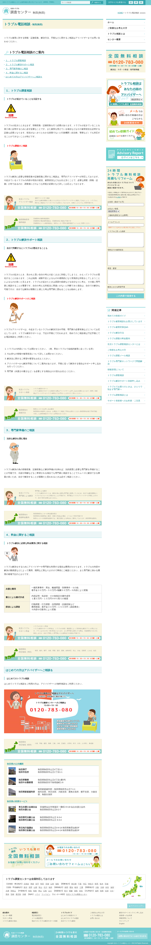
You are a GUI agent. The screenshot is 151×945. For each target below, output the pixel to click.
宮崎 (12, 894)
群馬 (96, 884)
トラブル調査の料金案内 (119, 338)
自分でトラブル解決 (68, 921)
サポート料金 (7, 918)
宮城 (47, 884)
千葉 (79, 884)
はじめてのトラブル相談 (70, 918)
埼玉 (85, 884)
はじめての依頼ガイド (69, 915)
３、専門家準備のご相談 (17, 68)
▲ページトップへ (136, 906)
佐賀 (107, 891)
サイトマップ (124, 921)
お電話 (119, 197)
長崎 (101, 891)
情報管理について (116, 369)
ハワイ (37, 894)
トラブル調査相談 (116, 375)
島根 (35, 891)
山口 (50, 891)
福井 (50, 887)
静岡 (66, 887)
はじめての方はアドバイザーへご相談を (24, 77)
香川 (66, 891)
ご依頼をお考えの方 (117, 28)
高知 (81, 891)
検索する (97, 2)
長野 (30, 887)
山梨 (35, 887)
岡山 (40, 891)
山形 (52, 884)
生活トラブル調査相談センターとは (124, 344)
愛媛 (71, 891)
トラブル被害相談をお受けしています (125, 321)
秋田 (42, 884)
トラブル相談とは (116, 34)
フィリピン (46, 894)
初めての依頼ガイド (117, 316)
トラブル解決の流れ (10, 921)
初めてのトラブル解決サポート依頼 (44, 921)
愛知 (71, 887)
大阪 (97, 887)
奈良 (107, 887)
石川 (45, 887)
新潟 (25, 887)
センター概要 (114, 39)
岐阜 (76, 887)
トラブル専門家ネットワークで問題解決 (125, 362)
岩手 (37, 884)
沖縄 (24, 894)
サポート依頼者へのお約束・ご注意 (124, 400)
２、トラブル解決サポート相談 (20, 64)
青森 (32, 884)
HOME (120, 13)
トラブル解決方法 (116, 333)
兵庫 (7, 891)
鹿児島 (18, 894)
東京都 (74, 884)
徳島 (76, 891)
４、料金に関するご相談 (17, 73)
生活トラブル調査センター (76, 894)
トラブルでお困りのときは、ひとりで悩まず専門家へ (125, 387)
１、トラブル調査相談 (16, 60)
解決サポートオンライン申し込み (131, 912)
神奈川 (90, 884)
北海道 (26, 884)
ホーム (111, 22)
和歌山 (13, 891)
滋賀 (112, 887)
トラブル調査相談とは (118, 395)
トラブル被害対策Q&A (118, 327)
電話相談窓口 (36, 915)
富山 (40, 887)
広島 (45, 891)
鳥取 (30, 891)
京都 (102, 887)
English (121, 923)
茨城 (106, 884)
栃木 (101, 884)
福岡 (97, 891)
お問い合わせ (95, 918)
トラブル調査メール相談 (119, 355)
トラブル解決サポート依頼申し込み (124, 381)
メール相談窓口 (37, 918)
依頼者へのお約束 (125, 915)
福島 (57, 884)
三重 (81, 887)
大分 (112, 891)
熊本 (7, 894)
